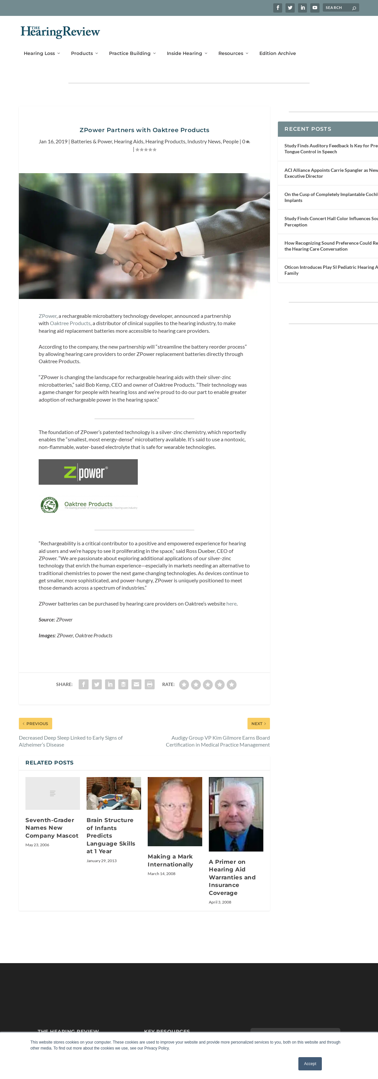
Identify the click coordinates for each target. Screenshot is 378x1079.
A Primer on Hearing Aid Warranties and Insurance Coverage (232, 892)
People (231, 136)
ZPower (48, 310)
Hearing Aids (128, 136)
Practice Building (130, 45)
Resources (230, 45)
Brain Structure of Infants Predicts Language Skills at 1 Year (111, 851)
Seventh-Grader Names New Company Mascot (51, 843)
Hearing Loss (39, 45)
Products (82, 45)
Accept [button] (310, 1063)
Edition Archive (277, 45)
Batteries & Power (91, 136)
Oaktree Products (70, 318)
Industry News (204, 136)
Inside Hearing (184, 45)
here (231, 618)
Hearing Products (165, 136)
